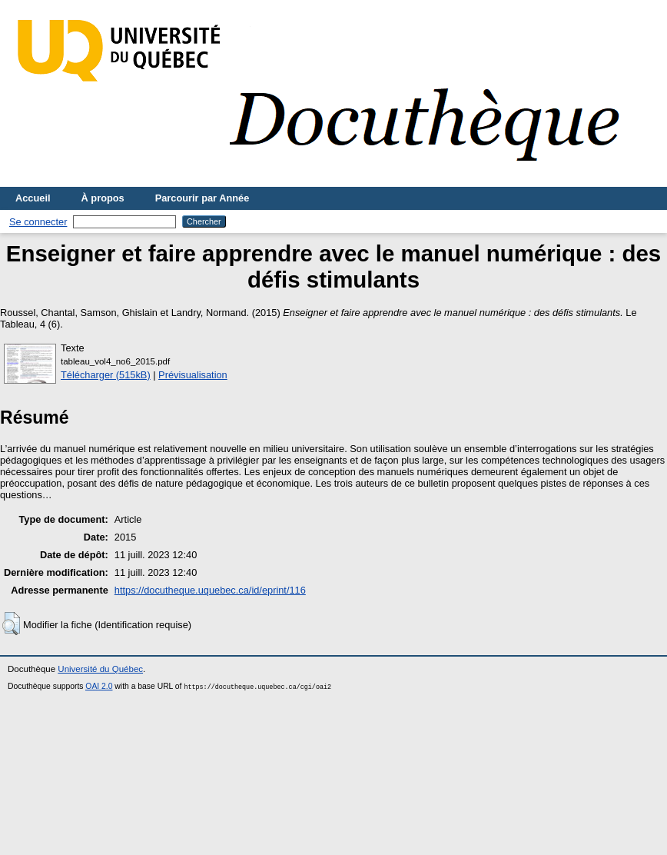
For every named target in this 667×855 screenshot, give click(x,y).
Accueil (33, 198)
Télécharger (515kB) (106, 375)
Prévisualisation (192, 375)
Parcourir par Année (202, 198)
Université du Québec (100, 669)
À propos (102, 198)
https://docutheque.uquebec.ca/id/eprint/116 (210, 590)
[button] (11, 623)
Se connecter (38, 222)
